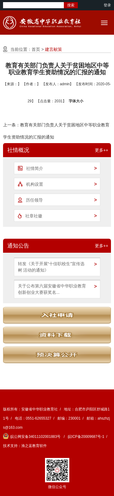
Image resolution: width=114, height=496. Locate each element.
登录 (107, 5)
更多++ (101, 150)
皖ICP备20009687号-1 (86, 436)
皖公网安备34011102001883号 (32, 436)
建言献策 (53, 49)
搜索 (70, 5)
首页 (36, 49)
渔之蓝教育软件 (34, 446)
